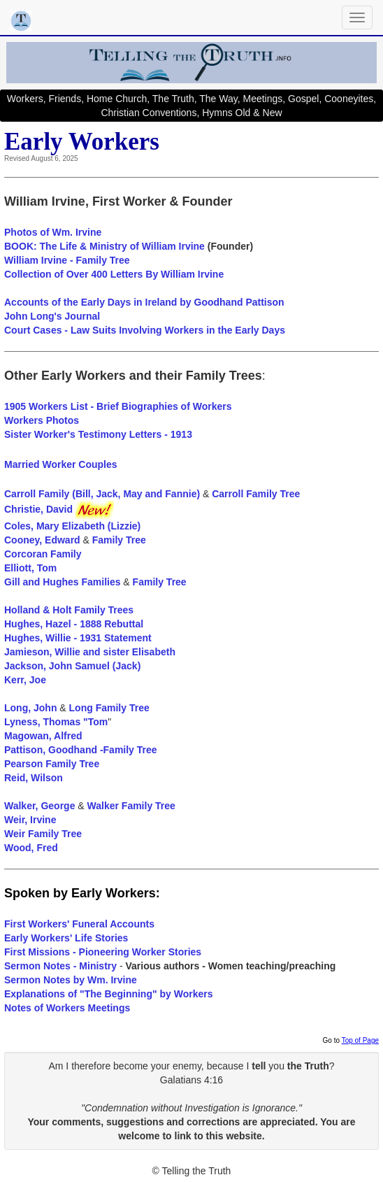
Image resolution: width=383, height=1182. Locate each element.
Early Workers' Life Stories (66, 938)
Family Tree (119, 540)
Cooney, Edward (42, 540)
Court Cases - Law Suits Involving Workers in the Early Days (144, 330)
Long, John (30, 707)
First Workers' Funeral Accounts (79, 924)
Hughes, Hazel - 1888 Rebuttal (73, 623)
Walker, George (39, 805)
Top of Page (360, 1040)
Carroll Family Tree (256, 493)
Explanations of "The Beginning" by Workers (108, 993)
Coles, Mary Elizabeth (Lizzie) (72, 526)
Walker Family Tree (131, 805)
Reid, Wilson (33, 777)
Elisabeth (153, 651)
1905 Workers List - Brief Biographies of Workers (117, 406)
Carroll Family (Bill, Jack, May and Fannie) (103, 493)
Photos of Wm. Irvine (52, 232)
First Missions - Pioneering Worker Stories (102, 951)
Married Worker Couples (60, 464)
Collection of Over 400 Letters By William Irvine (114, 274)
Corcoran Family (42, 554)
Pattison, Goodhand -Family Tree (80, 749)
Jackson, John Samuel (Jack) (72, 665)
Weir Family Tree (43, 833)
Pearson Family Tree (51, 763)
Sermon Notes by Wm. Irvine (70, 979)
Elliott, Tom (30, 568)
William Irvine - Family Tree (67, 260)
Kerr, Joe (25, 679)
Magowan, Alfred (43, 735)
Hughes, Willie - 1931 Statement (78, 637)
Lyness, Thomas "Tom (56, 721)
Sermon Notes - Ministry (60, 965)
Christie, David (59, 509)
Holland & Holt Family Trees (68, 609)
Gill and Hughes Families (62, 582)
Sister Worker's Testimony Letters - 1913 (98, 434)
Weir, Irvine (30, 819)
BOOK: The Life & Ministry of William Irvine (104, 246)
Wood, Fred (31, 847)
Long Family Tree (109, 707)
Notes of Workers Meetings (67, 1007)
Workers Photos (41, 420)
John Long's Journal (52, 316)
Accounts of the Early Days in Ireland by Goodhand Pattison (144, 302)
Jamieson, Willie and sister (66, 651)
